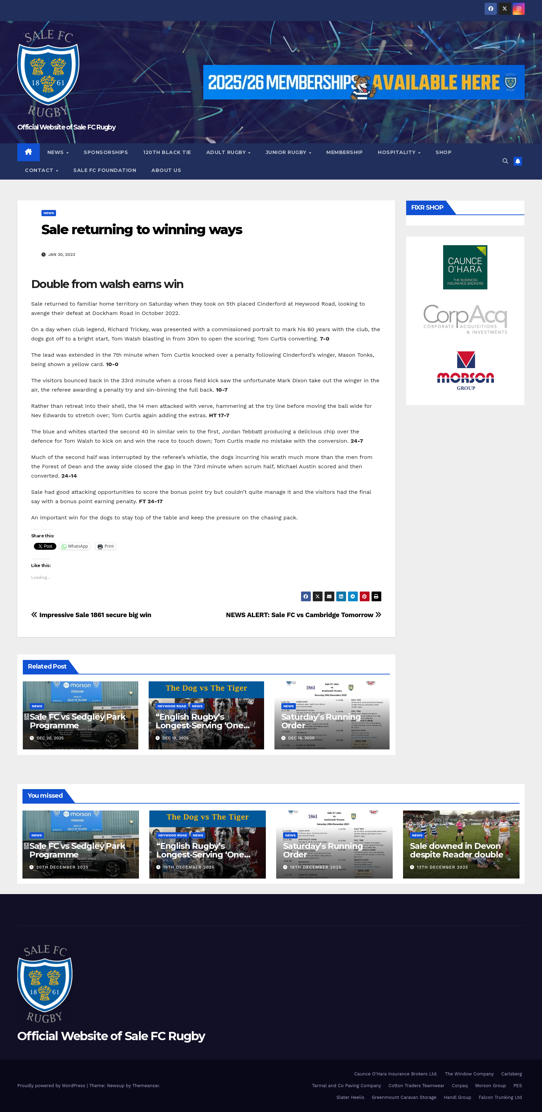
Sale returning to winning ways (141, 229)
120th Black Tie (167, 152)
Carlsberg (511, 1073)
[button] (505, 161)
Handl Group (457, 1097)
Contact (40, 170)
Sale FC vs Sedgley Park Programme (77, 721)
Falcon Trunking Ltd (500, 1097)
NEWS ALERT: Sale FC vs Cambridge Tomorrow (304, 615)
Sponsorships (106, 152)
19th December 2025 (189, 867)
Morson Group (490, 1085)
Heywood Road (172, 706)
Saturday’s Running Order (321, 721)
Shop (443, 152)
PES (517, 1085)
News (56, 152)
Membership (344, 152)
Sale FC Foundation (104, 170)
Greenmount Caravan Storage (404, 1097)
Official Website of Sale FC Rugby (66, 127)
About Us (166, 170)
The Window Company (469, 1073)
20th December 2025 (62, 867)
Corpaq (460, 1085)
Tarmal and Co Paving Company (346, 1085)
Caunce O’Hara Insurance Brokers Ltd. (396, 1073)
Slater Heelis (350, 1097)
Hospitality (397, 152)
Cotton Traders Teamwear (417, 1085)
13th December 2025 (442, 867)
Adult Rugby (226, 152)
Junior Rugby (287, 152)
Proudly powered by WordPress (52, 1085)
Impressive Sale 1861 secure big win (91, 615)
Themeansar (145, 1085)
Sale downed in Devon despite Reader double (456, 850)
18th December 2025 (316, 867)
